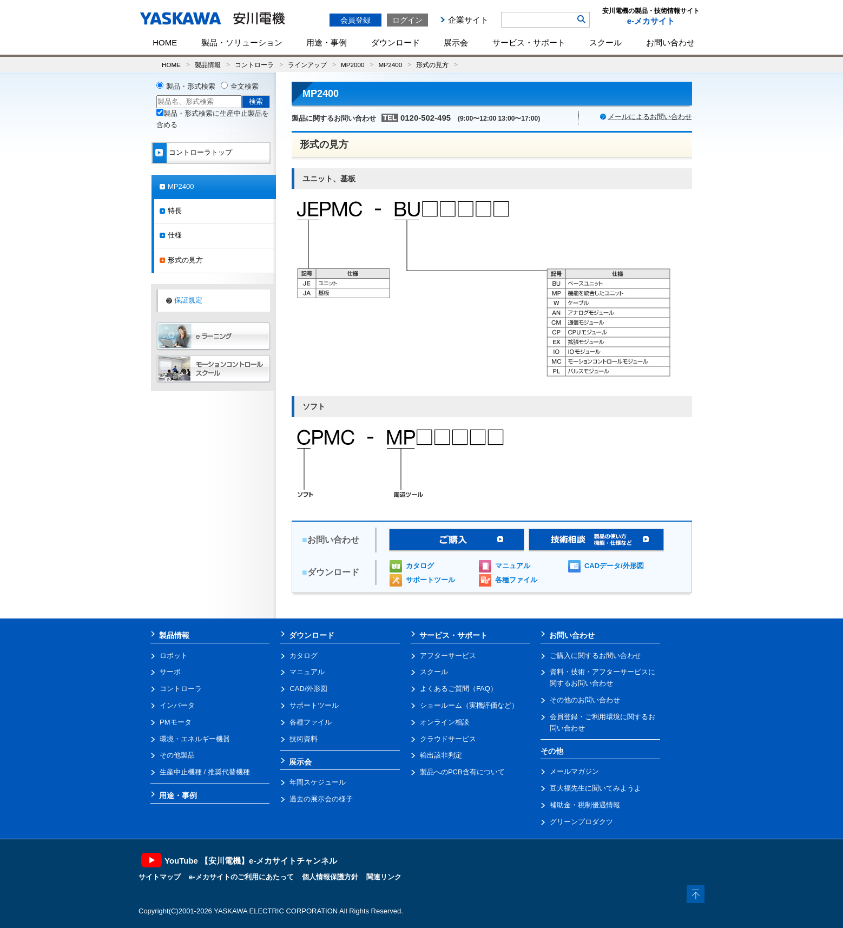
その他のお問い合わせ (585, 700)
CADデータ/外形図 (614, 566)
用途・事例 (326, 42)
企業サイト (468, 19)
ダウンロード (395, 42)
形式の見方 (432, 64)
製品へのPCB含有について (462, 772)
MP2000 (353, 64)
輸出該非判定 (441, 755)
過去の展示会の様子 (321, 799)
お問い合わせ (670, 42)
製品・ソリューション (241, 42)
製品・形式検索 (190, 86)
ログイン (407, 20)
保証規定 (188, 300)
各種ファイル (516, 580)
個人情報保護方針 (330, 877)
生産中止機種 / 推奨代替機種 (205, 772)
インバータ (177, 705)
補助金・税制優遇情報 (585, 805)
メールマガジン (574, 771)
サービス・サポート (528, 42)
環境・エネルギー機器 (195, 739)
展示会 (456, 42)
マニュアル (512, 566)
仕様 (175, 235)
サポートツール (430, 580)
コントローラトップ (200, 152)
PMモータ (176, 722)
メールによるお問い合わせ (650, 117)
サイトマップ (160, 877)
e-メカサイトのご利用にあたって (241, 877)
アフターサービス (448, 655)
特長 (175, 211)
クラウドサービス (448, 739)
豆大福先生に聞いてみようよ (595, 788)
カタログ (420, 566)
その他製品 (177, 755)
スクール (605, 42)
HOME (165, 42)
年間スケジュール (317, 782)
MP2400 (391, 64)
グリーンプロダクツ (581, 822)
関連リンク (383, 877)
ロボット (174, 655)
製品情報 (208, 64)
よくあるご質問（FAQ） (458, 689)
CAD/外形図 (308, 689)
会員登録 (355, 20)
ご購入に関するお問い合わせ (595, 655)
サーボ (170, 672)
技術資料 (303, 739)
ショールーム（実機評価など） (469, 705)
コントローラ (254, 64)
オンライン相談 (444, 722)
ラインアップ (307, 64)
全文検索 (244, 86)
